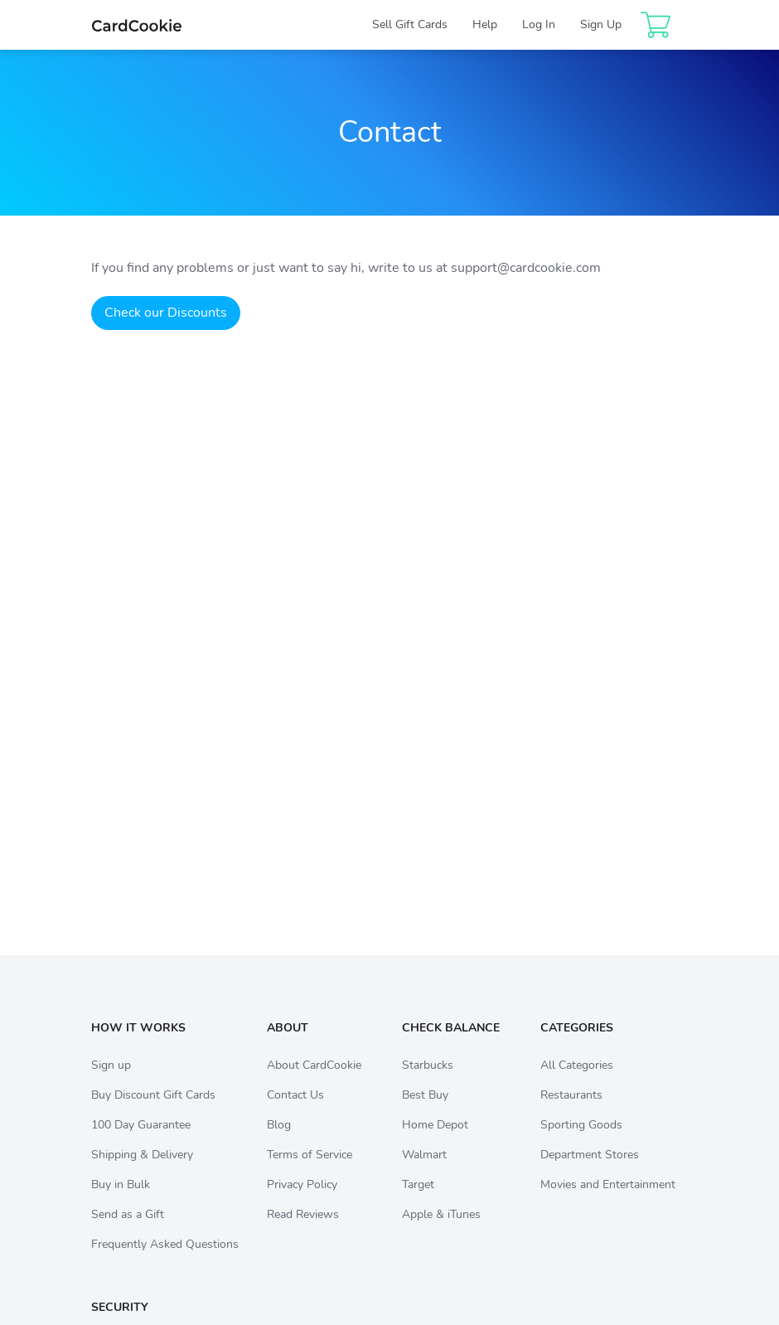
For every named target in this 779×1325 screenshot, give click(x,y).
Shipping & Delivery (142, 1171)
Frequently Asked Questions (165, 1261)
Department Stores (589, 1171)
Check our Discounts (165, 312)
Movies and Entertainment (607, 1201)
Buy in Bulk (120, 1201)
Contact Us (295, 1111)
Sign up (111, 1082)
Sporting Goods (581, 1141)
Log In (538, 24)
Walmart (424, 1171)
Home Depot (435, 1141)
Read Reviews (303, 1231)
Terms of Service (309, 1171)
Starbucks (427, 1082)
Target (418, 1201)
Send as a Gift (127, 1231)
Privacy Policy (302, 1201)
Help (484, 24)
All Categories (576, 1082)
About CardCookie (314, 1082)
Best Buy (425, 1111)
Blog (279, 1141)
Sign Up (601, 24)
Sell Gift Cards (410, 24)
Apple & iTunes (441, 1231)
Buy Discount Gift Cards (153, 1111)
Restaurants (571, 1111)
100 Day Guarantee (141, 1141)
